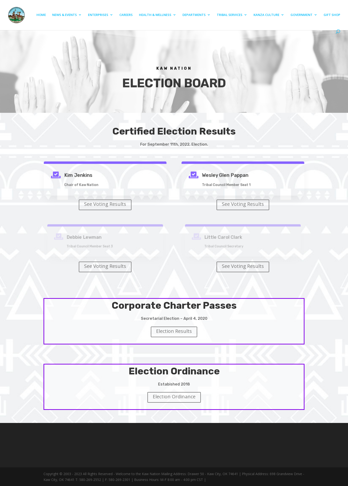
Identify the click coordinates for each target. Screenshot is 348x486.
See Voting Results (105, 204)
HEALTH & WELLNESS (155, 15)
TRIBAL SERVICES (229, 15)
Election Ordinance (174, 396)
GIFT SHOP (332, 15)
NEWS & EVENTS (64, 15)
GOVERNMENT (301, 15)
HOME (41, 15)
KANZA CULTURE (266, 15)
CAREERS (126, 15)
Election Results (174, 331)
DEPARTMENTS (194, 15)
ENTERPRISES (98, 15)
